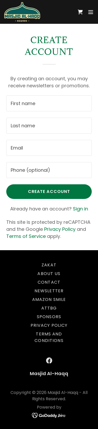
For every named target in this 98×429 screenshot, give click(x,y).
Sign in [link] (80, 208)
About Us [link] (48, 274)
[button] (90, 12)
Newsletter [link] (49, 291)
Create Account (49, 191)
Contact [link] (49, 282)
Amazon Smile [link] (49, 299)
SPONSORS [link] (49, 317)
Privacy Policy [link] (60, 229)
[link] (22, 12)
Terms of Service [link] (26, 236)
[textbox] (49, 103)
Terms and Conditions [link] (48, 337)
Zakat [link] (49, 265)
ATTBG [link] (49, 308)
